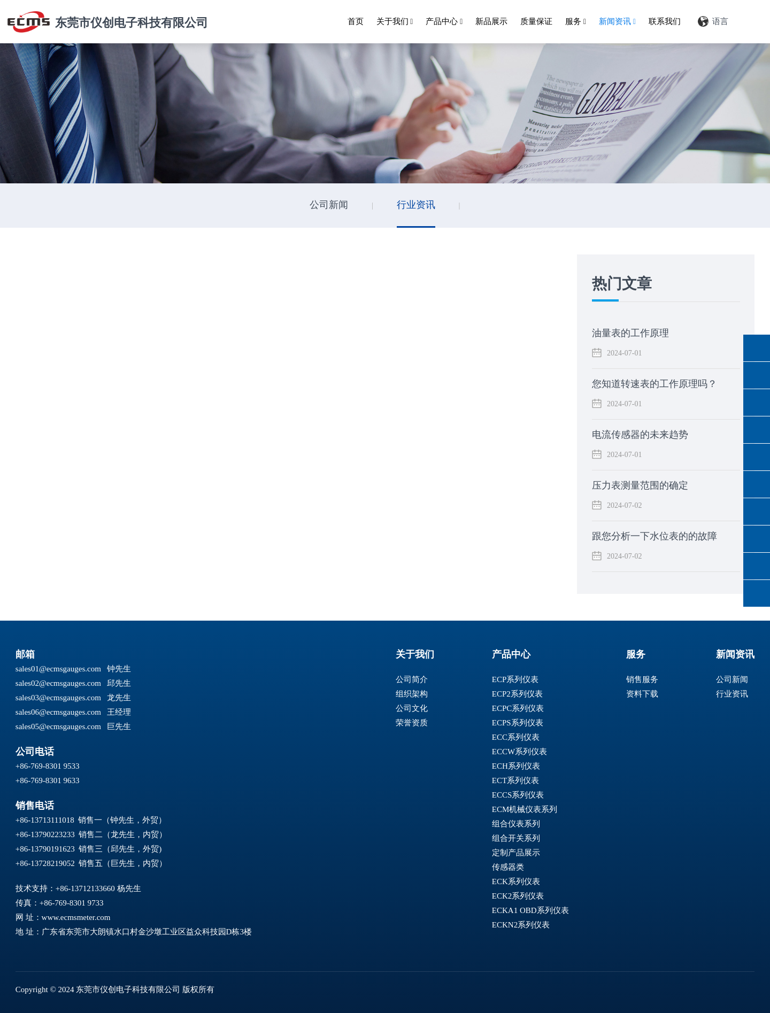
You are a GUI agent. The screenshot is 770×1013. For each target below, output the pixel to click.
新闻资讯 (617, 21)
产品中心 (444, 21)
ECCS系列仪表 (518, 795)
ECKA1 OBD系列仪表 (530, 910)
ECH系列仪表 (516, 766)
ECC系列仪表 (516, 737)
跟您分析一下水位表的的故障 (654, 536)
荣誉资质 (412, 722)
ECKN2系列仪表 (521, 925)
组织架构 (412, 694)
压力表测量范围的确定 (640, 485)
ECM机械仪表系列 (525, 809)
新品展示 (491, 21)
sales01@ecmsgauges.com (58, 668)
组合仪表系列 (516, 823)
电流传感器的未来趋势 (640, 434)
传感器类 (508, 867)
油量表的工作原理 (630, 333)
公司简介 (412, 679)
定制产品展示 (516, 852)
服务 (575, 21)
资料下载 (642, 694)
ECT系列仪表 (515, 780)
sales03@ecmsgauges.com (58, 697)
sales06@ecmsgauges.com (58, 712)
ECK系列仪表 (516, 881)
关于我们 (394, 21)
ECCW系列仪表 (519, 751)
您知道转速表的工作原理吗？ (654, 383)
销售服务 (642, 679)
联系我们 (665, 21)
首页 (356, 21)
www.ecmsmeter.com (76, 917)
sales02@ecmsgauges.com (58, 683)
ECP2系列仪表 (517, 694)
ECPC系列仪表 (518, 708)
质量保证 (536, 21)
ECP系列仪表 (515, 679)
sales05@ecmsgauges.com (58, 726)
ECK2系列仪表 (518, 896)
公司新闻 (329, 204)
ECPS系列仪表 (517, 722)
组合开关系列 (516, 838)
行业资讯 (416, 204)
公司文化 (412, 708)
